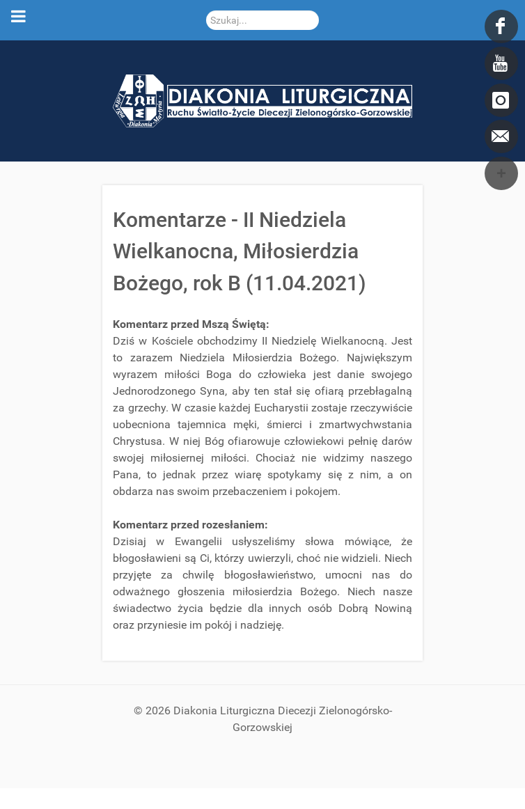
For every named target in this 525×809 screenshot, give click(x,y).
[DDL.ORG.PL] (262, 100)
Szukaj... (206, 10)
